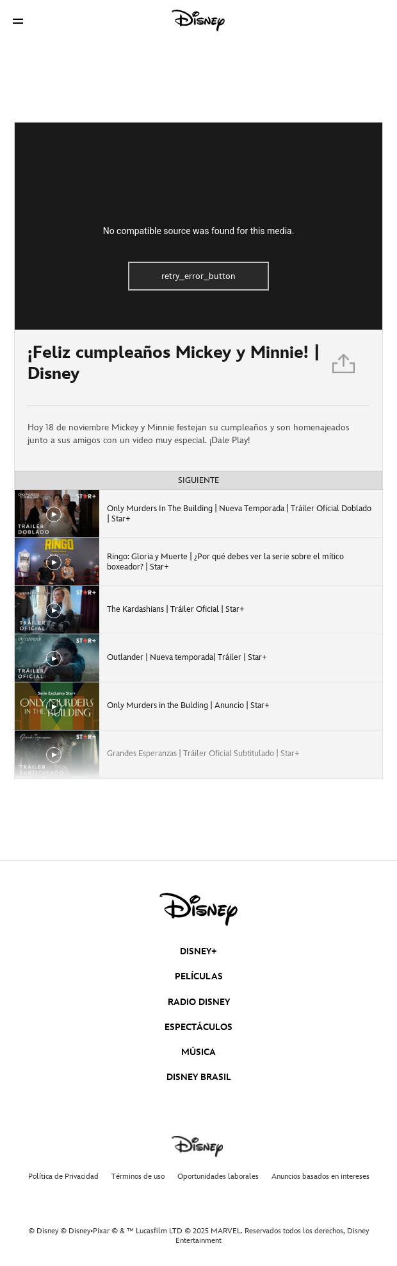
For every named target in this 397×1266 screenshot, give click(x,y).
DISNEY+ (198, 951)
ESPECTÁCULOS (198, 1027)
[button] (18, 21)
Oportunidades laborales (218, 1176)
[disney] (198, 909)
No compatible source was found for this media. (199, 231)
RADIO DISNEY (199, 1002)
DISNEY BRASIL (198, 1077)
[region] (198, 226)
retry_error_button (198, 276)
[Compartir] (344, 367)
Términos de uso (138, 1176)
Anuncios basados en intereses (320, 1176)
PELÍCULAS (199, 976)
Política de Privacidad (63, 1176)
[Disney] (198, 20)
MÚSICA (198, 1052)
